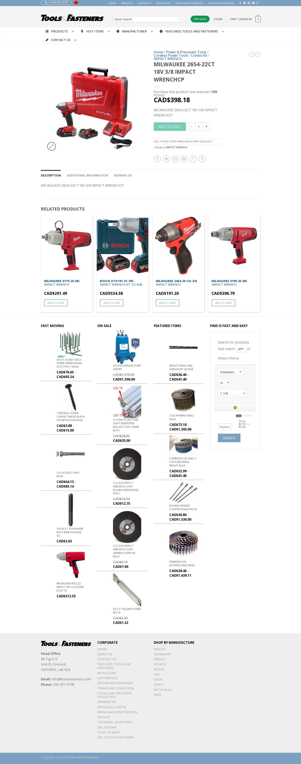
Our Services (107, 678)
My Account (163, 3)
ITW (156, 674)
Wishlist (104, 717)
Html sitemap (108, 732)
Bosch (159, 669)
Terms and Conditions (189, 3)
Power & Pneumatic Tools (186, 52)
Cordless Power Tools (171, 55)
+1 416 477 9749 (56, 2)
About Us (127, 3)
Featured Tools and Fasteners (114, 666)
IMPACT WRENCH (168, 58)
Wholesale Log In (111, 707)
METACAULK (162, 690)
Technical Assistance (221, 3)
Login (218, 19)
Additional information (87, 175)
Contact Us (144, 3)
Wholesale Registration (117, 712)
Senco (159, 684)
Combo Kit (199, 55)
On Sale (200, 19)
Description (51, 175)
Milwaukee (162, 654)
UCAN (158, 679)
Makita (159, 649)
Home (112, 3)
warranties (106, 702)
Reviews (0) (123, 175)
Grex (157, 695)
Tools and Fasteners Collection (114, 695)
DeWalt (160, 659)
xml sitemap (107, 727)
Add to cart (170, 126)
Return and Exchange (115, 683)
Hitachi (160, 664)
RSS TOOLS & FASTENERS (115, 737)
